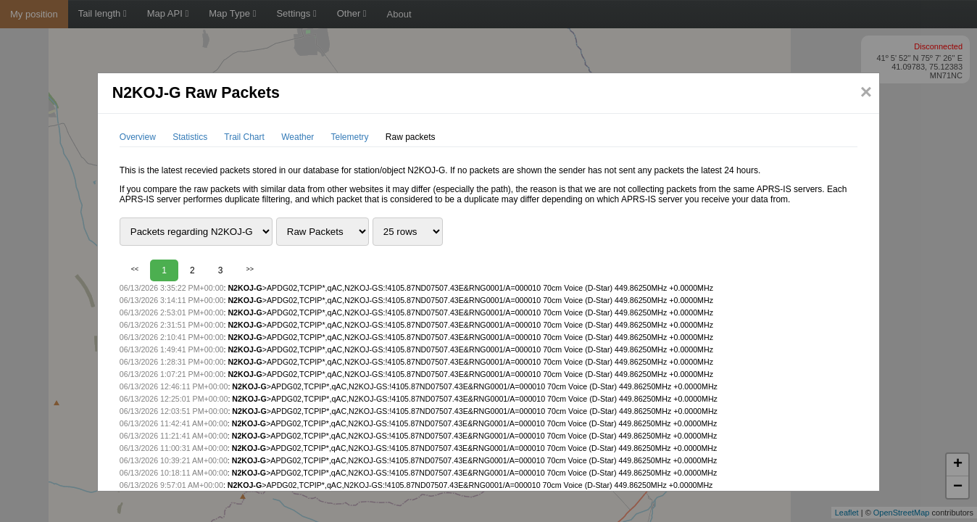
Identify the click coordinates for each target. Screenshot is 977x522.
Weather (297, 137)
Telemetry (349, 137)
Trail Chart (244, 137)
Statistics (189, 137)
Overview (138, 137)
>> (250, 269)
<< (135, 269)
